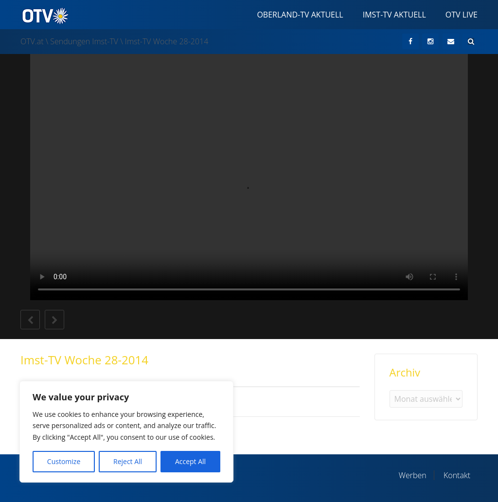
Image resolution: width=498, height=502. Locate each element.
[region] (126, 432)
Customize (63, 461)
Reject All (127, 461)
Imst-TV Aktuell (394, 14)
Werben (413, 475)
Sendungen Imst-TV (84, 41)
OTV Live (461, 14)
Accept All (190, 461)
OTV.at (32, 41)
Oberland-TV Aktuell (300, 14)
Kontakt (457, 475)
